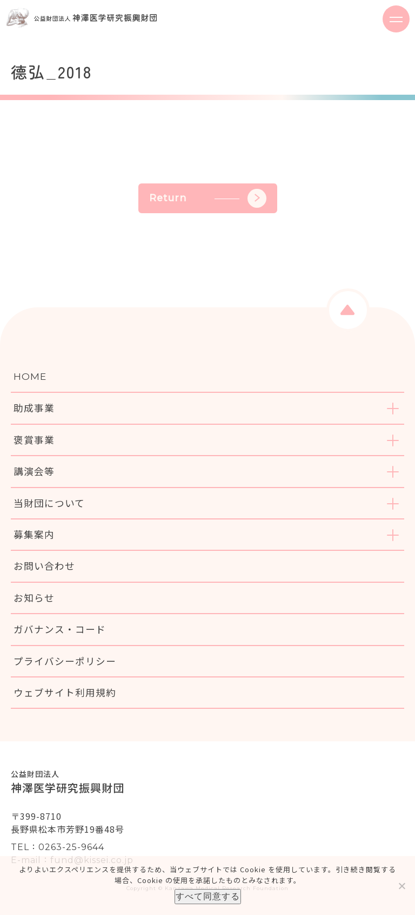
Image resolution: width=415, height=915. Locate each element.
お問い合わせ (44, 565)
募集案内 (34, 534)
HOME (30, 376)
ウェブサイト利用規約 (65, 692)
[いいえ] (401, 885)
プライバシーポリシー (65, 661)
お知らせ (34, 597)
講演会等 (34, 471)
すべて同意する (208, 896)
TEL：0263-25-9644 (57, 847)
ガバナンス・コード (60, 629)
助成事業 (34, 407)
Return (207, 198)
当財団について (49, 503)
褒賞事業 (34, 439)
